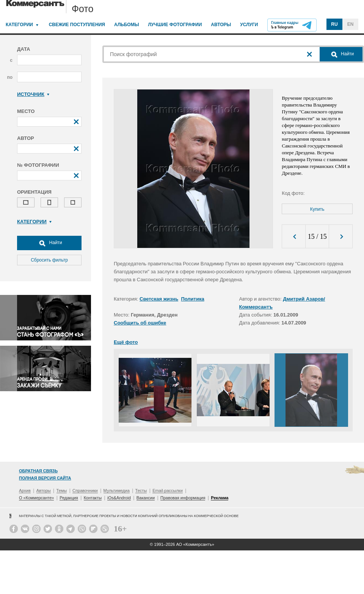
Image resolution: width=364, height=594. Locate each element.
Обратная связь (38, 471)
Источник (33, 94)
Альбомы (126, 24)
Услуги (249, 24)
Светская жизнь (159, 299)
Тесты (141, 490)
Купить (317, 209)
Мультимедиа (117, 490)
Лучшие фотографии (175, 24)
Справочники (85, 490)
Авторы (221, 24)
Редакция (69, 497)
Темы (61, 490)
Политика (192, 299)
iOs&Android (119, 497)
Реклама (219, 497)
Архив (25, 490)
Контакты (93, 497)
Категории (19, 24)
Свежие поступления (77, 24)
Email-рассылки (167, 490)
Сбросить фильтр (49, 260)
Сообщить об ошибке (140, 323)
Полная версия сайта (45, 478)
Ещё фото (126, 342)
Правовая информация (182, 497)
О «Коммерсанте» (36, 497)
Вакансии (145, 497)
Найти (49, 243)
